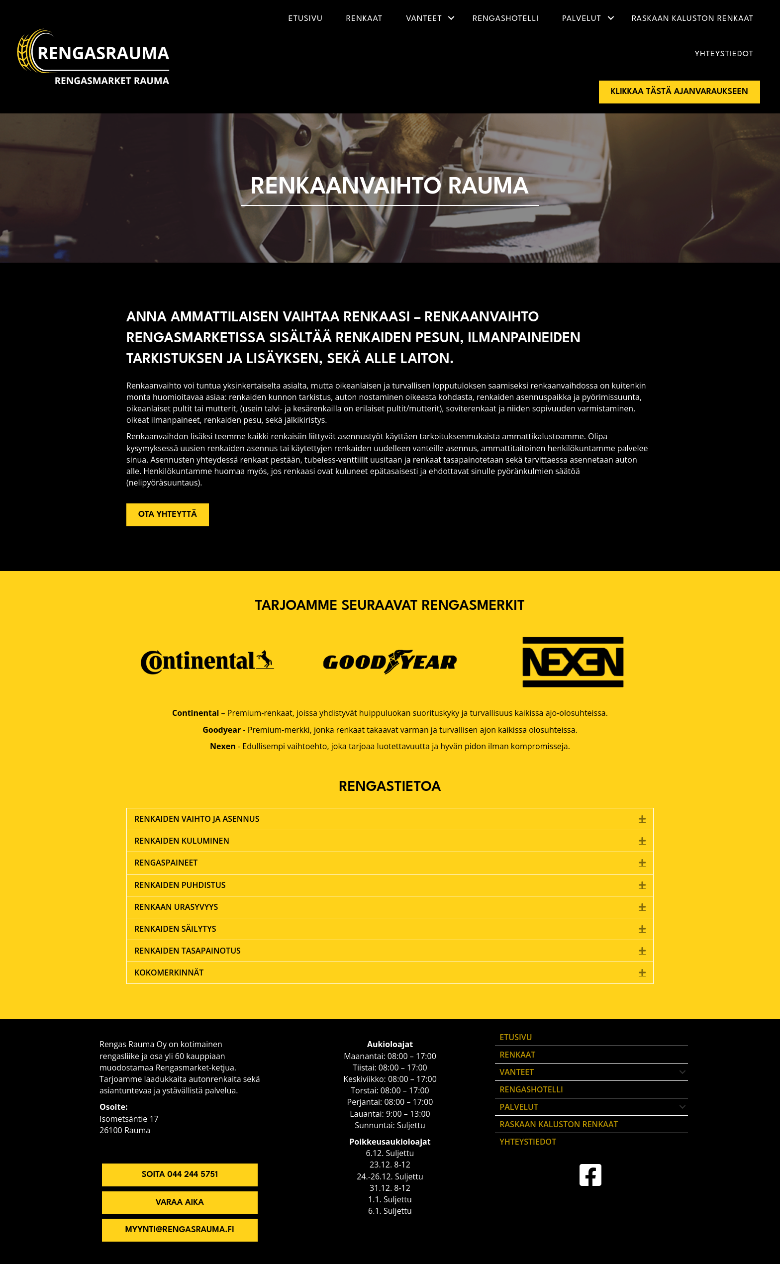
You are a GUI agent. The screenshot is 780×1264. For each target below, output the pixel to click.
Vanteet (424, 19)
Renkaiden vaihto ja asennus (197, 818)
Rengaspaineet (165, 862)
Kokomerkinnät (168, 972)
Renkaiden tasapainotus (187, 950)
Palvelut (581, 19)
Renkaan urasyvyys (176, 906)
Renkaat (364, 19)
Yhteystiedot (724, 54)
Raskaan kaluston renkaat (693, 19)
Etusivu (306, 19)
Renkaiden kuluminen (181, 840)
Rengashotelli (506, 19)
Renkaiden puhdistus (180, 884)
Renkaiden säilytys (175, 928)
